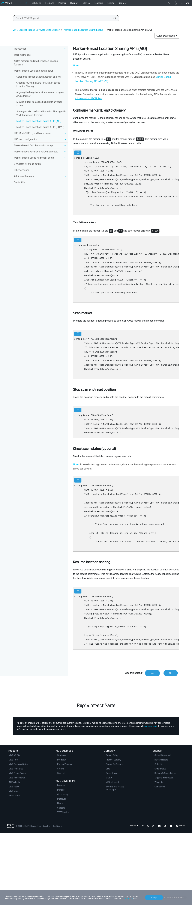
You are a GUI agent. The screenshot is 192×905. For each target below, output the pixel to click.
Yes (152, 673)
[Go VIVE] (188, 3)
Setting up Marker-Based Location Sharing (38, 76)
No (170, 673)
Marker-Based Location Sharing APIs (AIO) (38, 121)
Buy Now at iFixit (96, 765)
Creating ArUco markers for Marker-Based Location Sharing (38, 84)
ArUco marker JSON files (88, 98)
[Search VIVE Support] (113, 18)
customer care (150, 798)
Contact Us (19, 182)
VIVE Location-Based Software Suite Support (36, 29)
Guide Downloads (166, 35)
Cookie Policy (127, 899)
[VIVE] (14, 2)
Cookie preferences (174, 897)
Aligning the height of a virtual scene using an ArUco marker (40, 94)
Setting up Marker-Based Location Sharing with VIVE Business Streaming (41, 113)
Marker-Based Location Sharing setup (83, 29)
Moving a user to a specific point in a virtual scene (39, 103)
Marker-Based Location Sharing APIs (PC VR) (40, 127)
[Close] (170, 3)
